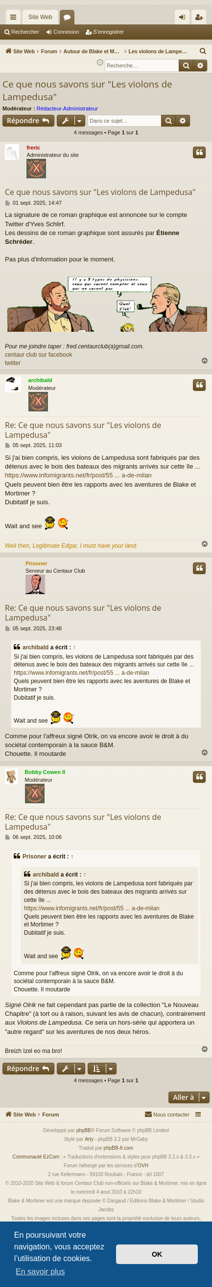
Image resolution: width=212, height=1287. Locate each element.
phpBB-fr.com (119, 1148)
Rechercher (25, 32)
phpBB (83, 1130)
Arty (89, 1139)
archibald (40, 380)
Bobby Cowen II (45, 772)
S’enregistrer (109, 32)
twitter (13, 363)
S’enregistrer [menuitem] (201, 19)
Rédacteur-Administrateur (67, 108)
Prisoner (36, 563)
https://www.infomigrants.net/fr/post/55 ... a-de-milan (78, 475)
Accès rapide (15, 19)
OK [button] (157, 1254)
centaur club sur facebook (38, 354)
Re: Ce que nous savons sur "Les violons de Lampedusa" (83, 430)
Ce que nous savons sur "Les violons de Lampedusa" (87, 91)
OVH (143, 1165)
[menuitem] (203, 51)
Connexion (66, 32)
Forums (69, 19)
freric (33, 147)
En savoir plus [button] (40, 1271)
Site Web (40, 17)
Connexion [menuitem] (184, 19)
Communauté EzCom (35, 1156)
